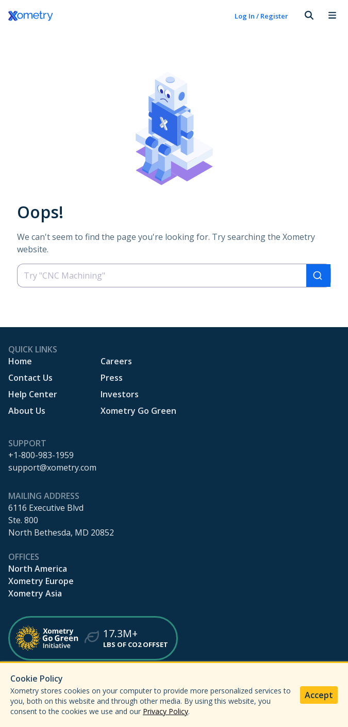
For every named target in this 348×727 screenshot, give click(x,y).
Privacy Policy (165, 711)
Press (112, 377)
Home (20, 361)
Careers (116, 361)
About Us (26, 410)
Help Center (32, 394)
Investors (120, 394)
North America (37, 568)
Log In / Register (261, 16)
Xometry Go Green (138, 410)
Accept (319, 695)
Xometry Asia (35, 593)
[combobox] (173, 275)
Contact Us (30, 377)
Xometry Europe (41, 581)
